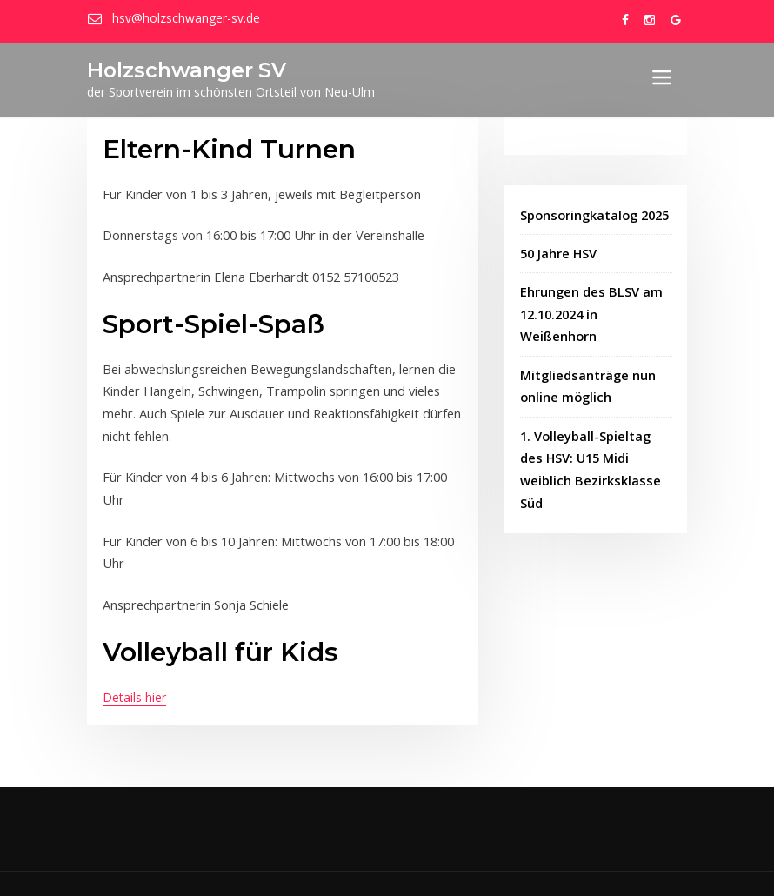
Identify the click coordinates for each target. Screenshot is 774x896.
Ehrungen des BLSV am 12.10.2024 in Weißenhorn (589, 310)
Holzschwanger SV (182, 69)
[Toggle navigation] (662, 77)
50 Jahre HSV (558, 252)
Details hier (134, 661)
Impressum (445, 865)
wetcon (376, 865)
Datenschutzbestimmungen (553, 865)
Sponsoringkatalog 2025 (594, 214)
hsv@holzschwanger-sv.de (183, 18)
